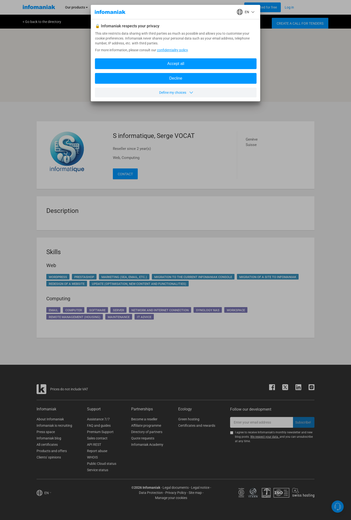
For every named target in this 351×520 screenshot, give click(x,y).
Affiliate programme (146, 425)
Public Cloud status (101, 464)
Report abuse (97, 451)
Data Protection (151, 493)
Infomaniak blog (49, 438)
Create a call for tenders (300, 23)
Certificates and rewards (196, 425)
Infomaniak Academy (147, 445)
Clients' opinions (49, 457)
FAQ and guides (99, 425)
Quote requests (142, 438)
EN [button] (47, 493)
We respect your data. (265, 436)
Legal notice (200, 487)
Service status (97, 470)
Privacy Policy (175, 493)
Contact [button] (125, 174)
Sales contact (97, 438)
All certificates (47, 445)
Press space (46, 432)
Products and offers (52, 451)
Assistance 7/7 (98, 419)
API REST (94, 445)
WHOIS (92, 457)
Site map (195, 493)
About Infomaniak (50, 419)
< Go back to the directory (42, 22)
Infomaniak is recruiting (54, 425)
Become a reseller (144, 419)
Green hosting (188, 419)
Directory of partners (146, 432)
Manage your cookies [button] (171, 498)
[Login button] (262, 7)
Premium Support (100, 432)
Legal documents (176, 487)
